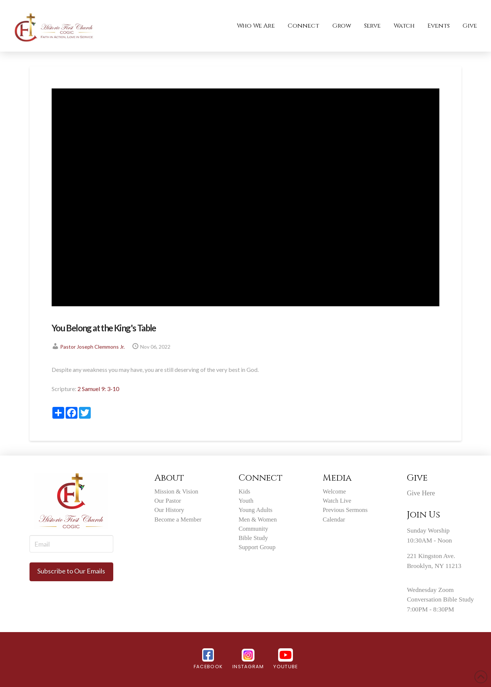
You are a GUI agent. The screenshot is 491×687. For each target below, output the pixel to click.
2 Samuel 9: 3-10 (98, 388)
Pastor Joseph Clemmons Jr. (92, 347)
